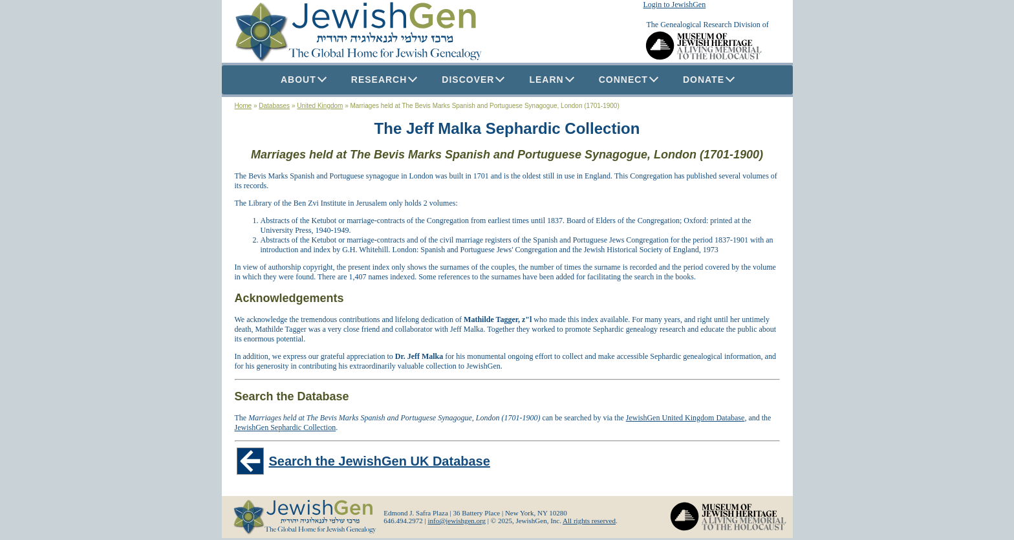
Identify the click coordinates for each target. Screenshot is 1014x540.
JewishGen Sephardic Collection (285, 427)
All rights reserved (589, 520)
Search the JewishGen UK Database (379, 461)
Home (243, 105)
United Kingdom (320, 105)
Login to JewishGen (674, 4)
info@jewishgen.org (456, 520)
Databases (274, 105)
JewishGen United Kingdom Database (685, 417)
